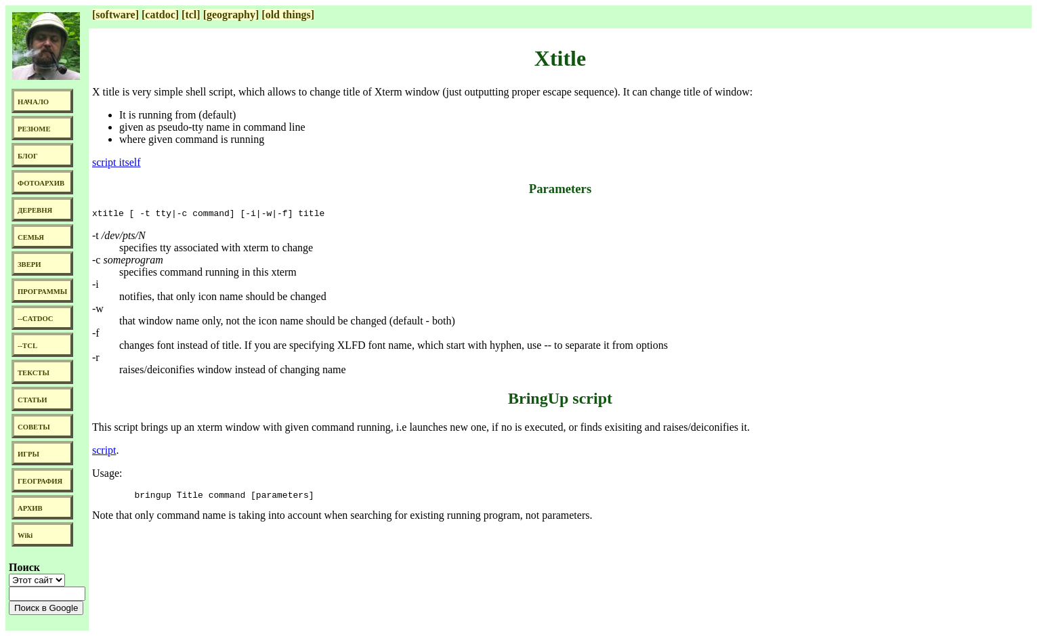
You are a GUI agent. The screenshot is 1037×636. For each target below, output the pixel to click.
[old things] (287, 14)
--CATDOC (36, 318)
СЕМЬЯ (31, 237)
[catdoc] (160, 14)
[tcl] (191, 14)
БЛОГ (28, 156)
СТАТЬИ (32, 400)
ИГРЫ (28, 454)
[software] (115, 14)
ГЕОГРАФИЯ (40, 481)
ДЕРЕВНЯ (35, 210)
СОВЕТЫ (34, 427)
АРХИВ (30, 508)
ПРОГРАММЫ (42, 291)
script (104, 452)
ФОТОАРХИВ (41, 183)
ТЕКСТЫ (33, 373)
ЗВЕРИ (29, 264)
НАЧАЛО (33, 102)
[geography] (231, 14)
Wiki (25, 535)
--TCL (27, 345)
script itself (116, 162)
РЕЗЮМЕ (34, 129)
